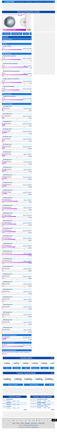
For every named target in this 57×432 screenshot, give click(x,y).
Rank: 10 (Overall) (27, 177)
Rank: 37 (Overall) (27, 276)
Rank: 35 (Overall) (27, 98)
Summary (6, 33)
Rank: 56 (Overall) (27, 337)
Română (51, 420)
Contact (22, 423)
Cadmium (8, 406)
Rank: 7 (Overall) (28, 65)
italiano (26, 420)
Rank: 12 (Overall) (27, 123)
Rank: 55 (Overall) (27, 222)
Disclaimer (27, 423)
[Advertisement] (28, 7)
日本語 (13, 420)
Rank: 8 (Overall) (28, 73)
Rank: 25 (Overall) (27, 88)
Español (4, 420)
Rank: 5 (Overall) (28, 199)
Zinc (14, 29)
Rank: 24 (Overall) (27, 344)
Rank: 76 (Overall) (27, 215)
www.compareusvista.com (32, 425)
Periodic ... (9, 400)
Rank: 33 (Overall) (27, 192)
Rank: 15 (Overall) (27, 138)
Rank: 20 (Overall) (27, 58)
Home (14, 423)
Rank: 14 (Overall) (27, 48)
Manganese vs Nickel (42, 405)
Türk (48, 420)
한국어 (29, 420)
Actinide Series (29, 1)
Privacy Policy (41, 423)
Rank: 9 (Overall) (28, 154)
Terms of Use (34, 423)
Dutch (44, 420)
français (17, 420)
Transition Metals (20, 1)
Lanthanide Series (38, 1)
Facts (25, 33)
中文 (41, 420)
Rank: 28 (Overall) (27, 115)
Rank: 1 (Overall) (28, 253)
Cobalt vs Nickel (41, 402)
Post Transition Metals (49, 1)
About (17, 423)
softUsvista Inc (35, 427)
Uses (18, 400)
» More (25, 409)
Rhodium (8, 402)
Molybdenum (9, 399)
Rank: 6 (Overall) (28, 108)
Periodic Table (17, 33)
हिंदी (36, 420)
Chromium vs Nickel (42, 399)
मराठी (39, 420)
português (9, 420)
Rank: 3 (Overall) (28, 306)
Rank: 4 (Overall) (28, 291)
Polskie (33, 420)
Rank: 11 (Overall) (27, 184)
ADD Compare (54, 420)
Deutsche (22, 420)
